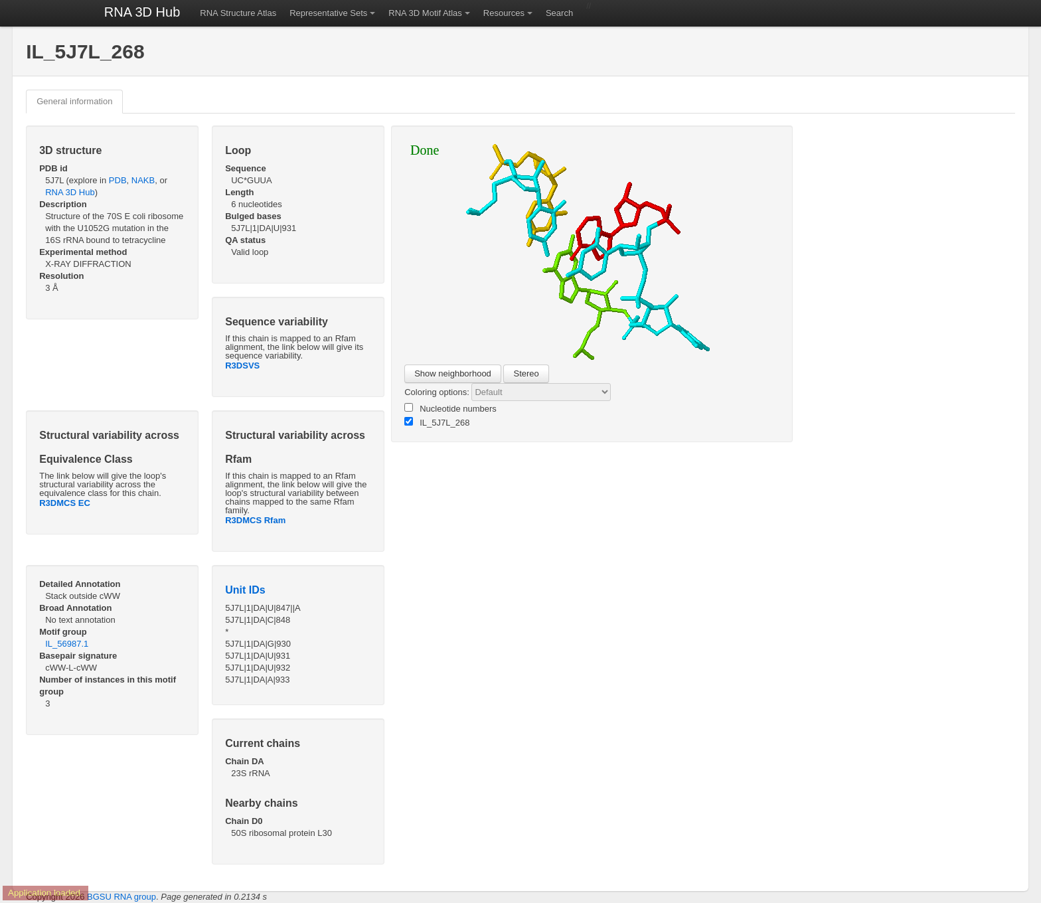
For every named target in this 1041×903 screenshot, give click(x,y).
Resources (503, 13)
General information (74, 101)
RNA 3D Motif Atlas (425, 13)
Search (559, 13)
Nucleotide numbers (450, 408)
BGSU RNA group (121, 897)
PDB (118, 180)
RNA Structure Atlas (238, 13)
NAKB (143, 180)
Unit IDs (245, 590)
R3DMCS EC (64, 503)
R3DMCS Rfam (255, 520)
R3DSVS (242, 365)
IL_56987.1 (66, 644)
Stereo (525, 373)
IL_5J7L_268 (436, 422)
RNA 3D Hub (142, 12)
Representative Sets (328, 13)
